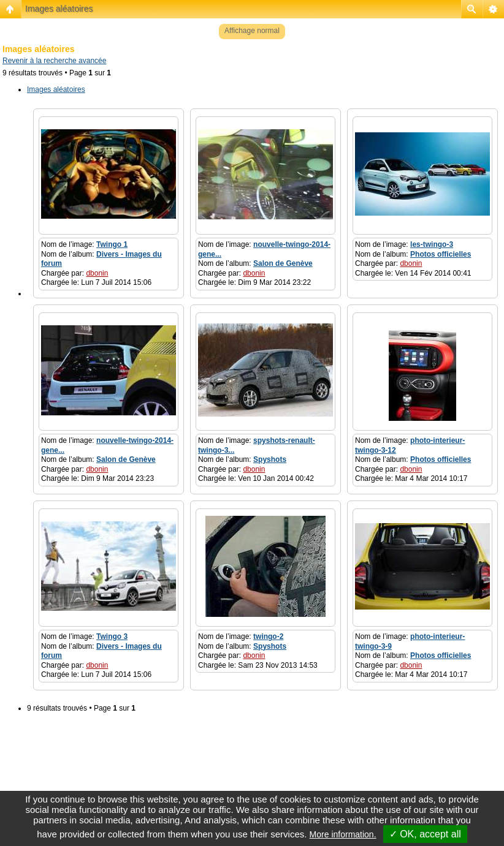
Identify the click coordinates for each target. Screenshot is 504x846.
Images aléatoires (59, 8)
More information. (343, 834)
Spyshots (269, 459)
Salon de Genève (283, 263)
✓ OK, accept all (425, 834)
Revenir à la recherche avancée (54, 60)
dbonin (97, 273)
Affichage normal (252, 30)
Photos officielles (440, 254)
